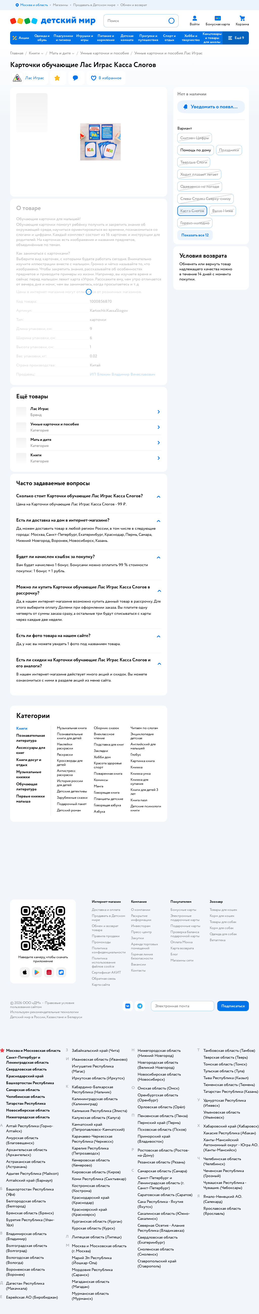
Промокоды (101, 942)
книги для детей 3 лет (144, 792)
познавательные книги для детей (70, 736)
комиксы (101, 780)
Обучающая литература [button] (26, 787)
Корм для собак (222, 928)
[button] (236, 38)
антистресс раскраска (66, 773)
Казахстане (55, 1017)
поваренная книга (108, 774)
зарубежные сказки (72, 798)
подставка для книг (109, 745)
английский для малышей (143, 746)
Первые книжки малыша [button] (30, 799)
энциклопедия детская (142, 736)
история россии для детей (70, 783)
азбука (99, 812)
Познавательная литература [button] (30, 738)
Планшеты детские (108, 799)
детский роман (69, 810)
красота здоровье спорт (108, 765)
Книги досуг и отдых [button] (28, 762)
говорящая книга (106, 793)
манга (98, 786)
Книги (34, 53)
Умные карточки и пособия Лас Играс (168, 53)
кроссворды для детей (69, 763)
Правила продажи (106, 936)
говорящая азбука (107, 805)
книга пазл (139, 800)
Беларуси (74, 1017)
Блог (174, 954)
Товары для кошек (223, 910)
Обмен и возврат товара (105, 928)
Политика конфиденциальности (109, 950)
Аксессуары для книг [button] (30, 750)
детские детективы (72, 791)
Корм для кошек (222, 916)
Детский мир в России (27, 1017)
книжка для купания (139, 782)
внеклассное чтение (104, 736)
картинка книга (143, 761)
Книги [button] (21, 728)
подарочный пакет (72, 804)
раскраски (65, 755)
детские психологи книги (146, 808)
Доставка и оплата (106, 910)
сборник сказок (106, 728)
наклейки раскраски (65, 746)
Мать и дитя (60, 53)
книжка (136, 767)
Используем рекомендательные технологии (44, 1012)
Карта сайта (101, 984)
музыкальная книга (72, 728)
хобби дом (102, 757)
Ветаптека (217, 940)
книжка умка (140, 774)
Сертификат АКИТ (106, 972)
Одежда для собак (223, 934)
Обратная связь (104, 978)
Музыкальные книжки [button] (28, 774)
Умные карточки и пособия (104, 53)
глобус (136, 755)
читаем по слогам (144, 728)
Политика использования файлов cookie (103, 962)
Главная (16, 53)
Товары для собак (223, 922)
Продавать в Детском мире (108, 918)
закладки (101, 751)
